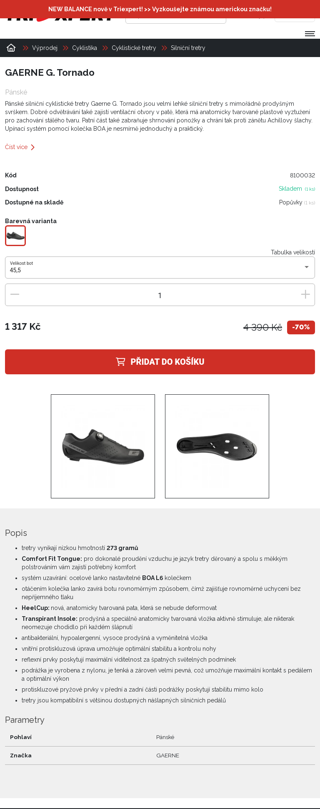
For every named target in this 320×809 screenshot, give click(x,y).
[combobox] (160, 270)
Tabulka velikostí (293, 252)
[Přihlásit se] (244, 14)
